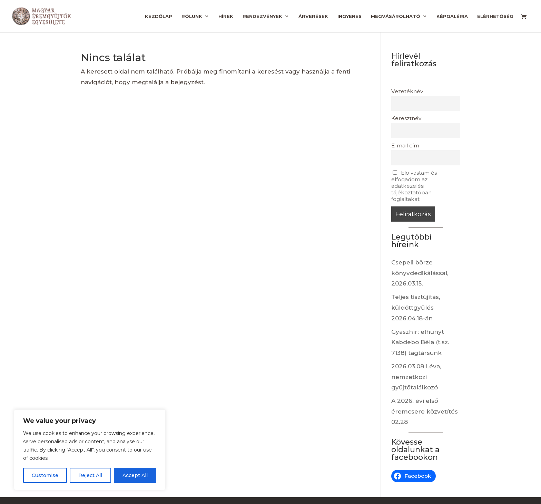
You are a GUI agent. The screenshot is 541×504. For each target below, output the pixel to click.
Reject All (90, 475)
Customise (45, 475)
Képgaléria (452, 16)
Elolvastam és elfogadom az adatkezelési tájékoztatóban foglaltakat (414, 185)
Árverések (313, 16)
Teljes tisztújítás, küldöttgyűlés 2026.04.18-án (415, 307)
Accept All (135, 475)
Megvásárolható (395, 16)
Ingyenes (349, 16)
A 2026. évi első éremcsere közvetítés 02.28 (424, 411)
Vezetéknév (407, 91)
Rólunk (191, 16)
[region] (90, 449)
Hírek (225, 16)
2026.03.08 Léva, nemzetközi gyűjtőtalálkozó (416, 377)
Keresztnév (406, 118)
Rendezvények (262, 16)
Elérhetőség (495, 16)
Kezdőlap (158, 16)
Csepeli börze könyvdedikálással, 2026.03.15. (419, 273)
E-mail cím (405, 145)
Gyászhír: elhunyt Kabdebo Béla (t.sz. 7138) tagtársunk (420, 342)
